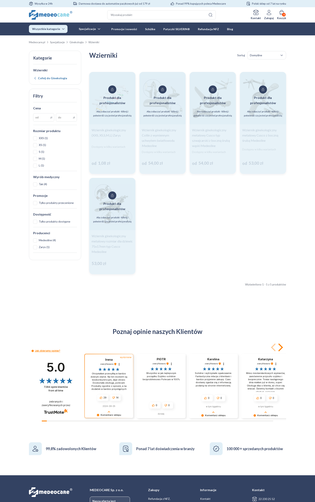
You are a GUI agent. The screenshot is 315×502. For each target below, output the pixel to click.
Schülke (150, 29)
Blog (230, 29)
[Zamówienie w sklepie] (266, 55)
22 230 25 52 (267, 499)
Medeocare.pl (37, 42)
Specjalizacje (87, 29)
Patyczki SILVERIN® (176, 29)
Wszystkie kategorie (46, 29)
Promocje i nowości (124, 29)
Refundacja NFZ (208, 29)
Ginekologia (77, 42)
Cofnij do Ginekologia (52, 78)
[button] (280, 347)
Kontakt (256, 18)
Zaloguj (269, 18)
